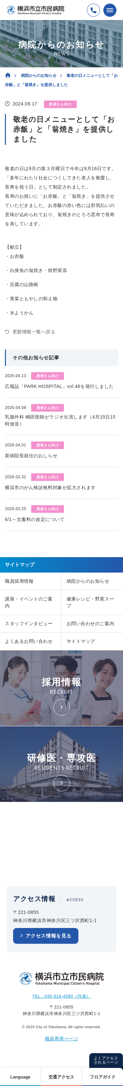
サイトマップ (81, 641)
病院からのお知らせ (38, 75)
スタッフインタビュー (29, 623)
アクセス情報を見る (49, 936)
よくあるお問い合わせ (29, 641)
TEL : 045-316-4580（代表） (61, 996)
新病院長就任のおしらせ (31, 455)
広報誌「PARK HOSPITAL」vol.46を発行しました (59, 386)
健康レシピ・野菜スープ (90, 602)
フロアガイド (102, 1077)
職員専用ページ (61, 1038)
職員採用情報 (19, 581)
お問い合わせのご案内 (90, 623)
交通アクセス (61, 1077)
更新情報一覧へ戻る (33, 331)
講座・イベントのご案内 (29, 602)
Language (20, 1077)
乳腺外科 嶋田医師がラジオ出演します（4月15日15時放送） (60, 420)
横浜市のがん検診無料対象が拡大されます (50, 487)
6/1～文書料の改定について (34, 519)
